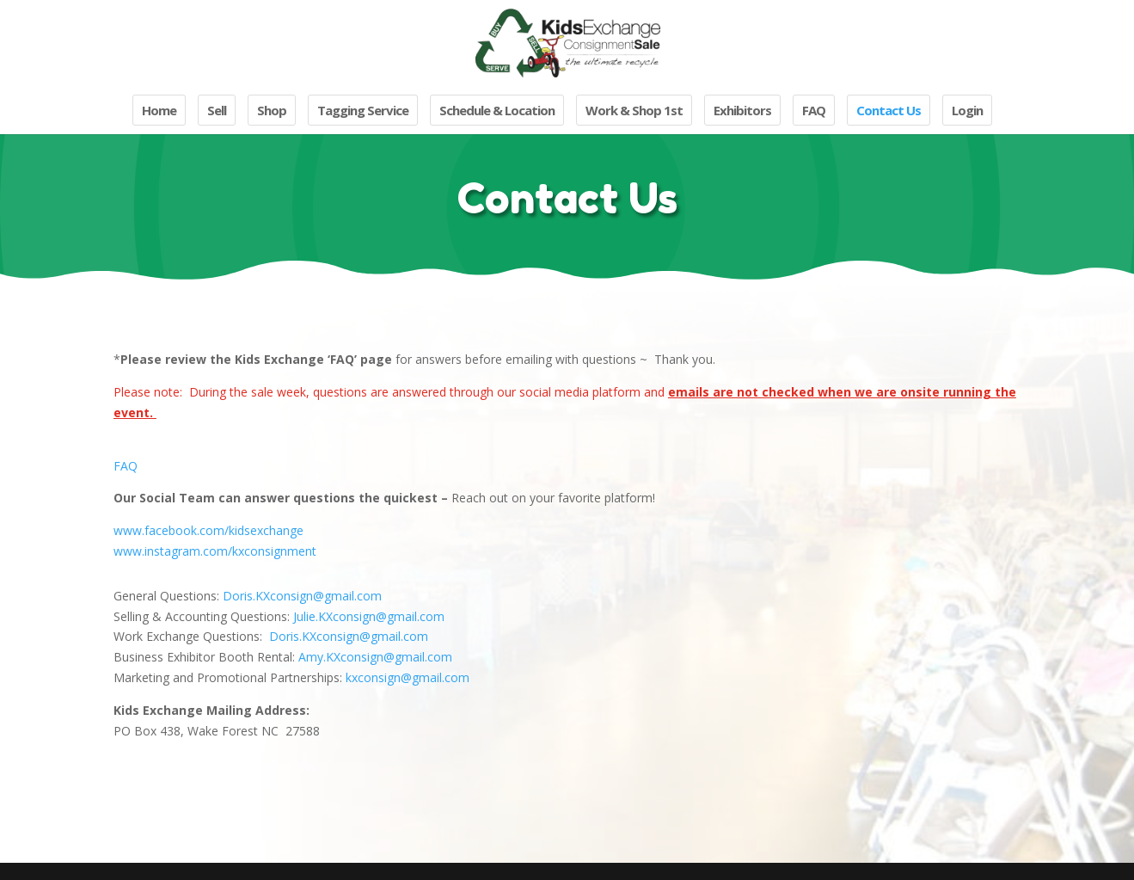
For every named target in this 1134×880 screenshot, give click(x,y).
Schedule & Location (497, 110)
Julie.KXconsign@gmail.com (368, 616)
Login (967, 110)
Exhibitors (742, 110)
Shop (271, 110)
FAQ (813, 110)
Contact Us (888, 110)
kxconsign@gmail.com (407, 677)
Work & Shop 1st (634, 110)
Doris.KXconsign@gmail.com (302, 596)
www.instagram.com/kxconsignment (214, 551)
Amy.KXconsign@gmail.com (375, 657)
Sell (216, 110)
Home (159, 110)
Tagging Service (362, 110)
